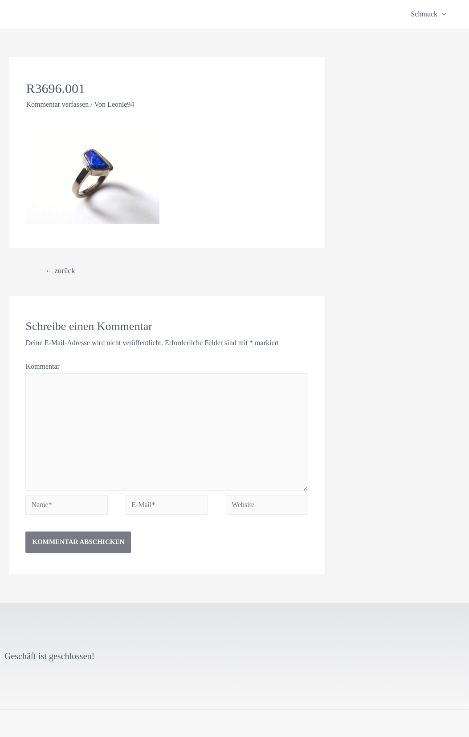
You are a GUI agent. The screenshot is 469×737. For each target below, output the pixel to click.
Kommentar (42, 366)
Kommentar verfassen (57, 104)
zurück (60, 270)
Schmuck (424, 14)
